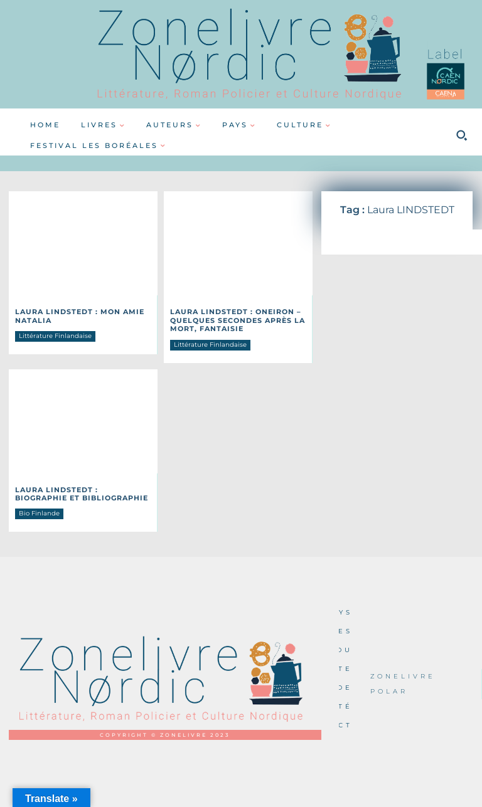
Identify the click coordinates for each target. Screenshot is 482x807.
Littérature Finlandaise (55, 334)
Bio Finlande (39, 509)
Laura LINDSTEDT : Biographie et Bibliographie (78, 490)
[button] (461, 135)
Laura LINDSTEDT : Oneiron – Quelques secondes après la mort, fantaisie (232, 318)
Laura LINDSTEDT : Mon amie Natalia (74, 315)
